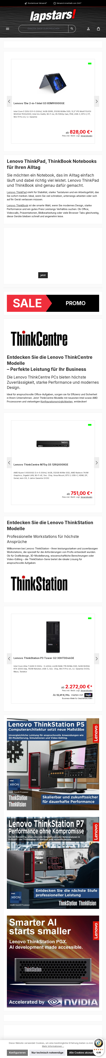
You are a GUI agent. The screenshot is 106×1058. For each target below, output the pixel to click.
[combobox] (43, 29)
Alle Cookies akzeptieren (84, 1052)
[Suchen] (72, 29)
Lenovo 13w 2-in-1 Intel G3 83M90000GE (39, 103)
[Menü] (7, 28)
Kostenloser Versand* (37, 3)
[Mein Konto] (88, 28)
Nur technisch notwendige (47, 1052)
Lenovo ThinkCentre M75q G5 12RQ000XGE (41, 464)
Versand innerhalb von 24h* (69, 3)
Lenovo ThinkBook (17, 205)
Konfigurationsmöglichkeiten (57, 401)
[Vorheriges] (9, 101)
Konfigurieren (17, 1052)
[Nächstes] (96, 101)
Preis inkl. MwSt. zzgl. (77, 136)
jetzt (43, 275)
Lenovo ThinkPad (17, 192)
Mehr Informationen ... (53, 1046)
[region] (53, 101)
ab (79, 130)
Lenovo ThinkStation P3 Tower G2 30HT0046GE (44, 658)
